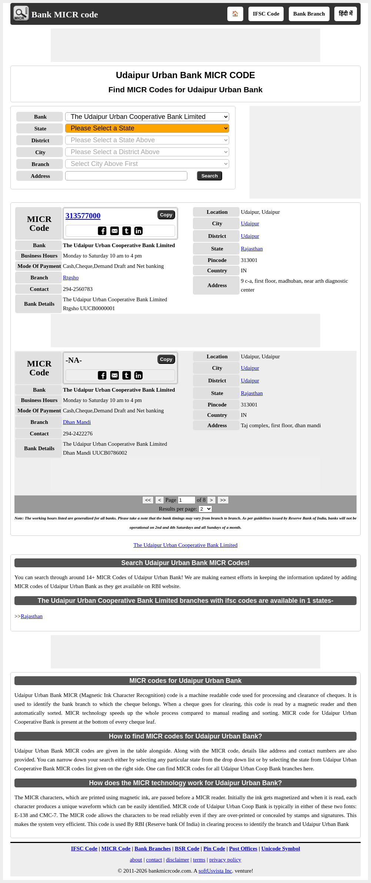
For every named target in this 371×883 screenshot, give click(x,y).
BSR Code (187, 849)
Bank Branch (309, 14)
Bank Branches (152, 849)
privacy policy (225, 860)
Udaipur (250, 223)
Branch (40, 164)
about (136, 860)
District (40, 140)
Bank (40, 117)
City (40, 152)
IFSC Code (266, 14)
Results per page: (178, 509)
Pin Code (214, 849)
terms (199, 860)
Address (40, 176)
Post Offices (243, 849)
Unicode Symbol (280, 849)
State (40, 129)
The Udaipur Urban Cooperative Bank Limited (185, 545)
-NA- (74, 360)
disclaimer (177, 860)
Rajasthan (252, 249)
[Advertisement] (185, 45)
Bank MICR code (64, 14)
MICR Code (116, 849)
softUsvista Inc (215, 871)
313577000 (83, 215)
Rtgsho (71, 277)
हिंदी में (345, 14)
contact (154, 860)
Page (172, 500)
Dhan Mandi (77, 422)
